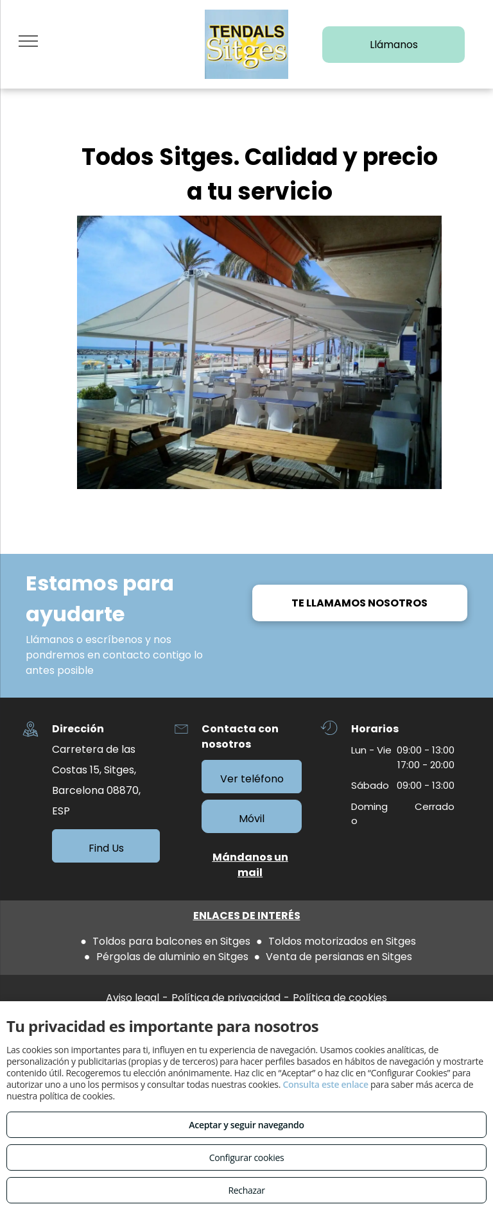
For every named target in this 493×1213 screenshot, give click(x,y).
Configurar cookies (246, 1157)
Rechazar (246, 1190)
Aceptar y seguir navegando (246, 1125)
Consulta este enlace (325, 1084)
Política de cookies (340, 997)
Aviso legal (132, 997)
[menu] (28, 41)
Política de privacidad (226, 997)
